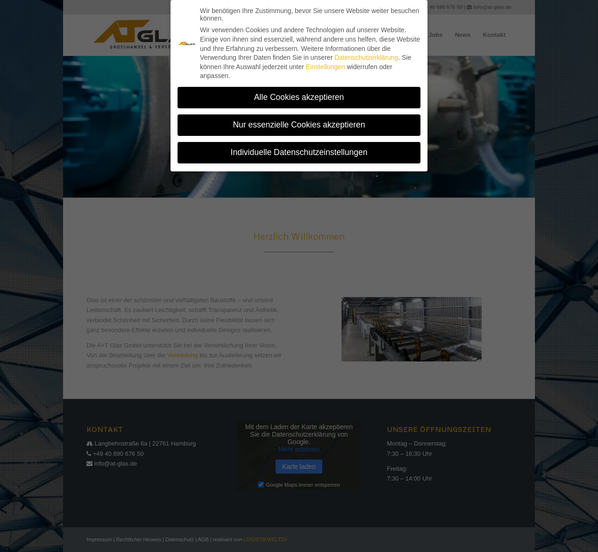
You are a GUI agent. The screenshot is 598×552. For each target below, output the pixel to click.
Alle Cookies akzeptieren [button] (299, 93)
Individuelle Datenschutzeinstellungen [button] (299, 148)
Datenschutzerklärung (366, 53)
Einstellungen (325, 62)
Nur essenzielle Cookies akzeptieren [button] (299, 120)
